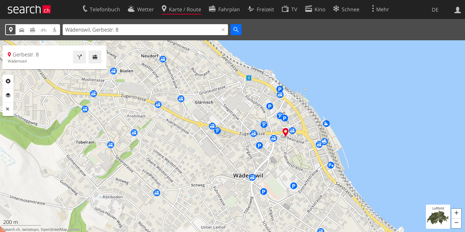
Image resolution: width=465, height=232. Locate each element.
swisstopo (30, 229)
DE (435, 9)
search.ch (12, 229)
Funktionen (8, 109)
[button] (456, 213)
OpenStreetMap (54, 229)
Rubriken (8, 81)
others (74, 229)
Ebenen (8, 95)
